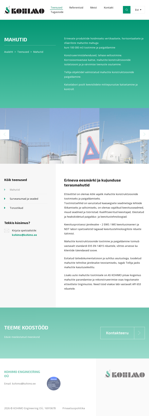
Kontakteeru (125, 333)
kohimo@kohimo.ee (24, 235)
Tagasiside (57, 12)
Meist (93, 7)
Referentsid (76, 7)
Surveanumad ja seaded (24, 198)
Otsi (127, 10)
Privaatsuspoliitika (73, 408)
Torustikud (16, 208)
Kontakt (108, 7)
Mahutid (38, 51)
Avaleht (8, 51)
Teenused (56, 7)
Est (138, 9)
